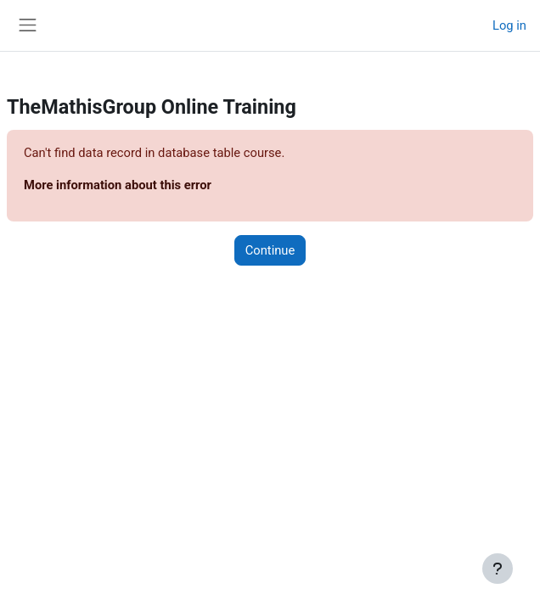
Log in (509, 25)
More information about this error (117, 185)
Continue (270, 250)
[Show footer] (497, 568)
